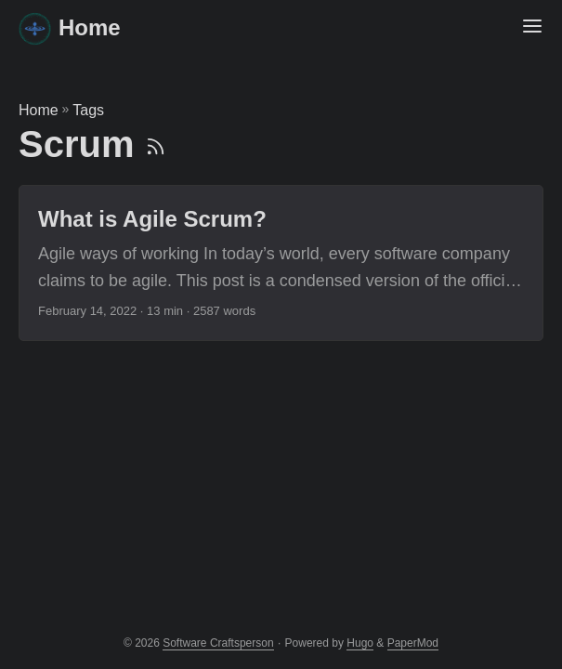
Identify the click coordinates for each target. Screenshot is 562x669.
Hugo (359, 642)
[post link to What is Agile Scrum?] (281, 263)
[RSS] (155, 144)
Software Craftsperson (218, 642)
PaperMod (412, 642)
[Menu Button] (532, 28)
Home (70, 28)
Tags (88, 110)
